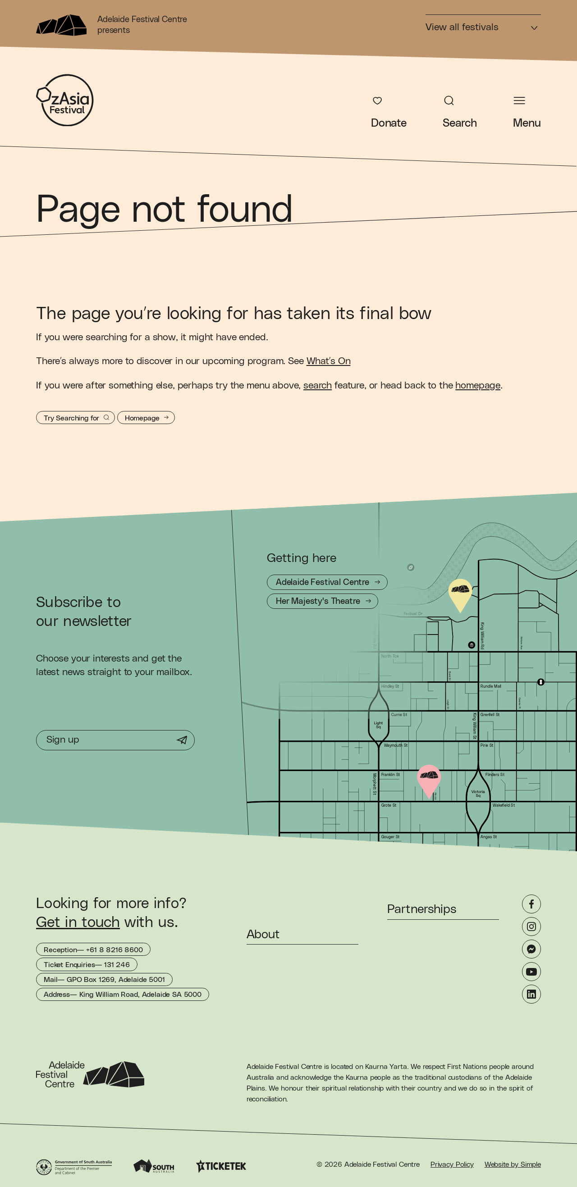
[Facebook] (531, 904)
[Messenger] (531, 949)
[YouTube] (531, 971)
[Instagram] (531, 926)
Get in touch (78, 922)
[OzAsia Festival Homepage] (65, 100)
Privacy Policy (452, 1164)
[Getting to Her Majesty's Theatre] (322, 601)
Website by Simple (513, 1164)
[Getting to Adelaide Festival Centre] (327, 582)
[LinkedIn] (531, 994)
